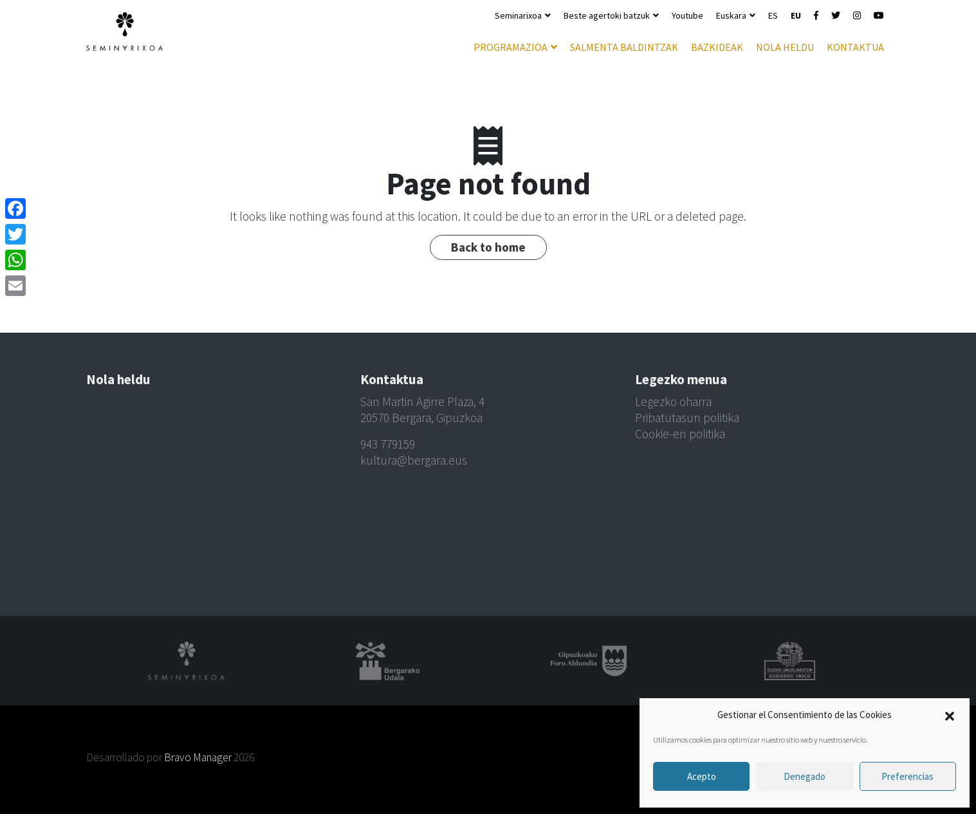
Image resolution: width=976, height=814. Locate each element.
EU (796, 15)
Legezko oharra (673, 401)
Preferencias (907, 776)
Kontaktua (855, 47)
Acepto (701, 776)
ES (773, 15)
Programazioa (511, 47)
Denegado (804, 776)
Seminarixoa (518, 15)
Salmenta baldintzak (624, 47)
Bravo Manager (198, 757)
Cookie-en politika (680, 433)
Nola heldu (785, 47)
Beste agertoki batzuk (607, 15)
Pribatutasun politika (687, 417)
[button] (949, 714)
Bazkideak (717, 47)
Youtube (687, 15)
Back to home (488, 247)
